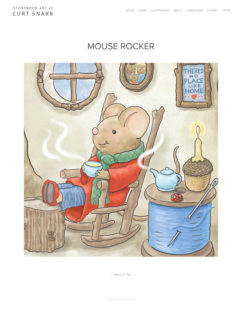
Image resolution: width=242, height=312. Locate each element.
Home (143, 10)
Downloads (195, 10)
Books (130, 10)
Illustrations (160, 10)
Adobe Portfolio (127, 299)
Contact (213, 10)
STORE (227, 10)
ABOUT (178, 10)
